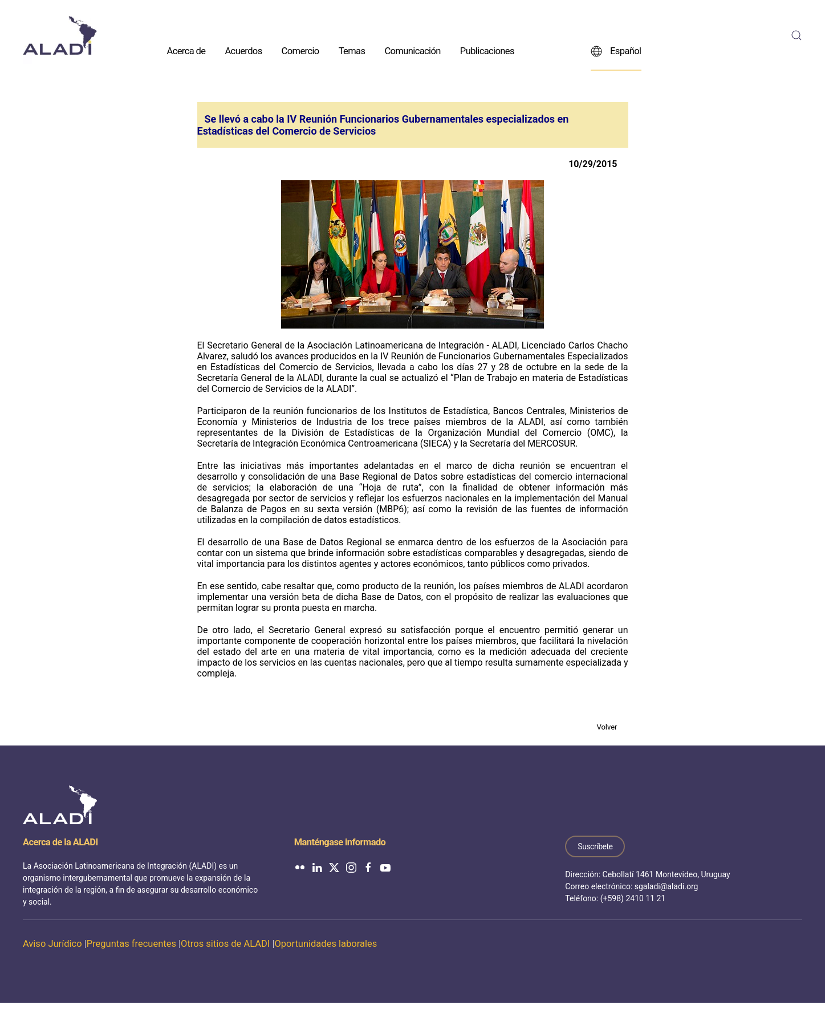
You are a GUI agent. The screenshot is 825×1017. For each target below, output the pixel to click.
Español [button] (616, 50)
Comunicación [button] (412, 50)
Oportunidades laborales (325, 943)
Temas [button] (352, 50)
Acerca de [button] (186, 50)
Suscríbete (595, 846)
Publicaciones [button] (487, 50)
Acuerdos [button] (243, 50)
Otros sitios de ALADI (225, 943)
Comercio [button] (300, 50)
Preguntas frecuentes (131, 943)
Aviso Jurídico (52, 943)
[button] (796, 35)
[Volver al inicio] (60, 35)
